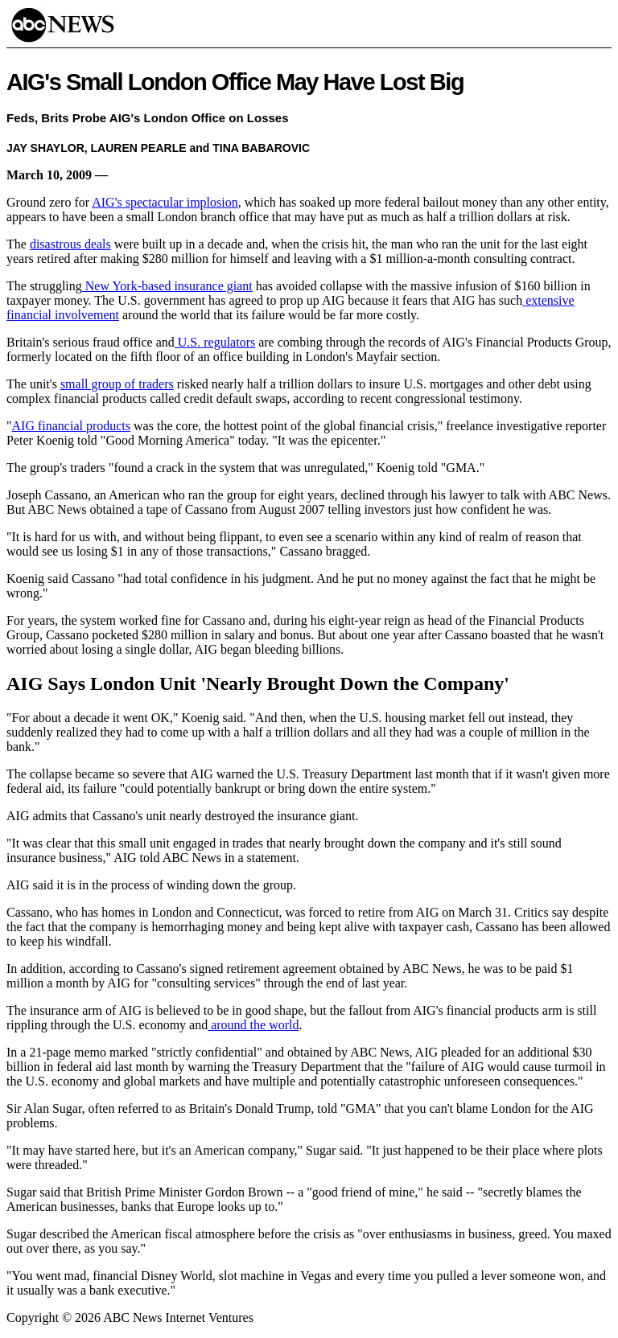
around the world (253, 1025)
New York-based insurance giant (167, 286)
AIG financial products (71, 426)
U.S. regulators (215, 342)
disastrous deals (70, 244)
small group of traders (117, 384)
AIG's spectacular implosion (165, 202)
